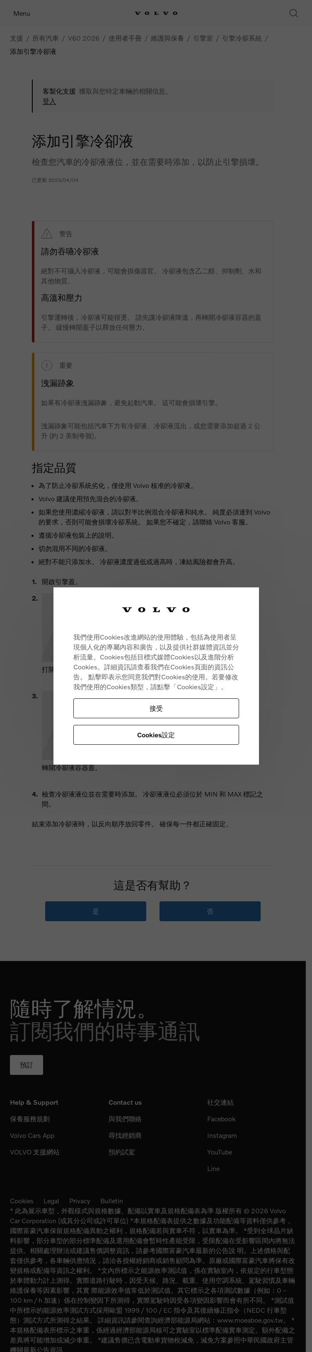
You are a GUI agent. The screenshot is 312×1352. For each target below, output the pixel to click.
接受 (156, 708)
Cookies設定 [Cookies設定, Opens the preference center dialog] (156, 735)
